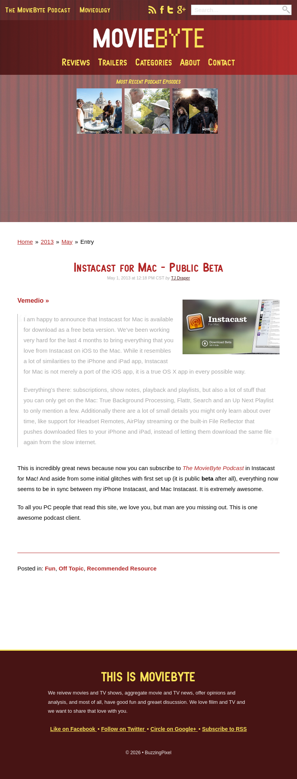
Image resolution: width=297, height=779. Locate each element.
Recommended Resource (122, 568)
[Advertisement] (148, 183)
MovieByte (149, 38)
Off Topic (71, 568)
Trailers (113, 62)
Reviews (76, 62)
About (190, 62)
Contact (221, 62)
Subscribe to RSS (224, 729)
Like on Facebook (73, 729)
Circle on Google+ (174, 729)
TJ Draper (180, 278)
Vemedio (31, 300)
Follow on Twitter (123, 729)
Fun (50, 568)
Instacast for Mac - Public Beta (148, 267)
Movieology (95, 10)
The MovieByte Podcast (37, 10)
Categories (153, 62)
